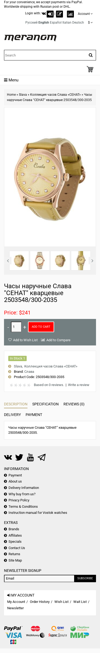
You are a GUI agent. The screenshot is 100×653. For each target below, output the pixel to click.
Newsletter (15, 608)
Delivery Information (24, 488)
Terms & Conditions (23, 507)
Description (15, 404)
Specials (15, 542)
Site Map (15, 560)
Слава (29, 372)
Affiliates (15, 535)
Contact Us (17, 548)
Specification (45, 404)
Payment (34, 415)
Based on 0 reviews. (49, 385)
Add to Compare (58, 340)
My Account (16, 602)
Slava (23, 95)
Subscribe (85, 578)
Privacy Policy (19, 500)
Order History (40, 602)
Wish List (61, 602)
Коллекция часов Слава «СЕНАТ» (55, 95)
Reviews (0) (74, 404)
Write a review (78, 385)
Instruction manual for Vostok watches (38, 513)
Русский (31, 22)
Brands (14, 529)
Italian (66, 22)
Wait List (80, 602)
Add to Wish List (25, 340)
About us (15, 481)
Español (56, 22)
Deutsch (78, 22)
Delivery (12, 415)
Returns (14, 554)
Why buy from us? (22, 494)
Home (11, 95)
